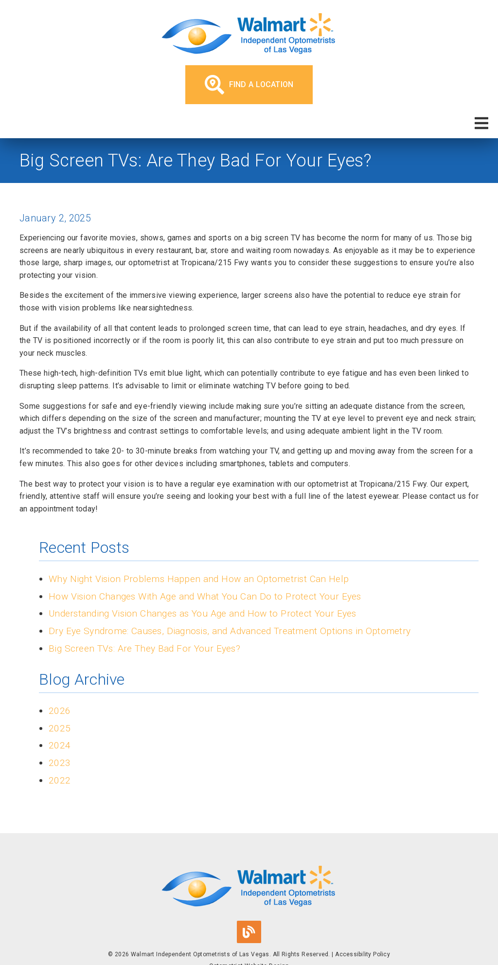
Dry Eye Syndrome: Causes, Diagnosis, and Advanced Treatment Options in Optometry (229, 631)
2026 (60, 710)
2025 (60, 728)
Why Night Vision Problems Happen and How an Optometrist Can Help (199, 578)
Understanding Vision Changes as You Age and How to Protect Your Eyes (202, 613)
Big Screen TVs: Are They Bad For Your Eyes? (144, 648)
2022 (60, 780)
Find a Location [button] (249, 84)
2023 (60, 762)
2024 (60, 745)
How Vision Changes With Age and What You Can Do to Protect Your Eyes (205, 596)
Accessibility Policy (362, 954)
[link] (249, 35)
